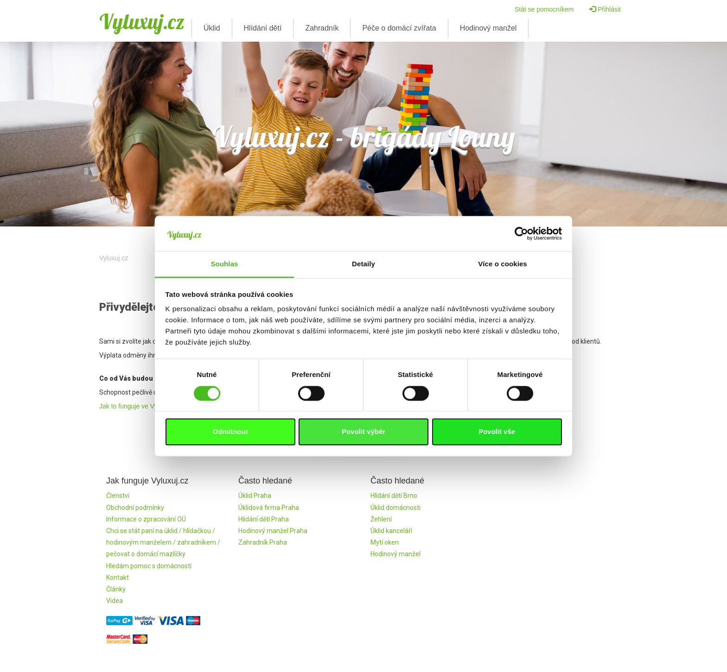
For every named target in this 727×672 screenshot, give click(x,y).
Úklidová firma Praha (268, 507)
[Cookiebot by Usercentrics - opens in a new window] (521, 233)
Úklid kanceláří (391, 530)
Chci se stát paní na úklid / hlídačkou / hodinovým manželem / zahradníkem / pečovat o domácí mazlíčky (163, 542)
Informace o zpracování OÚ (146, 519)
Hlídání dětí (263, 28)
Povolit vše (496, 432)
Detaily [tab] (363, 264)
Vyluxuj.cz (142, 21)
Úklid (212, 28)
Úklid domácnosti (395, 507)
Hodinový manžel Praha (272, 530)
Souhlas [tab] (224, 264)
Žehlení (381, 519)
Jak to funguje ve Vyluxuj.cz (139, 406)
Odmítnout (230, 432)
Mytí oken (384, 542)
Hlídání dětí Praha (263, 519)
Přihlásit (605, 9)
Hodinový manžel (488, 28)
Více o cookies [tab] (502, 264)
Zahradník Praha (262, 542)
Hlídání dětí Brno (393, 495)
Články (116, 589)
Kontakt (117, 577)
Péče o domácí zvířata (399, 28)
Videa (114, 600)
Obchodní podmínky (135, 507)
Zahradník (321, 28)
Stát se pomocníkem (544, 9)
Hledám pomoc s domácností (148, 566)
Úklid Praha (254, 495)
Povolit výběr (363, 432)
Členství (117, 495)
